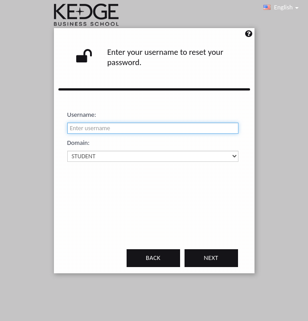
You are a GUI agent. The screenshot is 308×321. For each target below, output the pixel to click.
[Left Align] (248, 36)
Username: (81, 115)
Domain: (78, 143)
